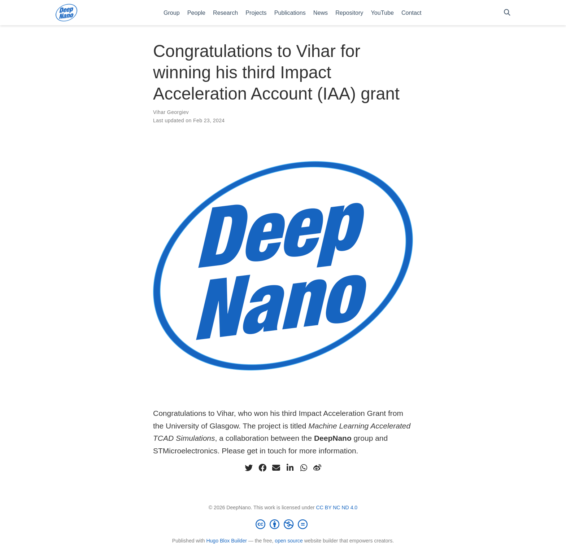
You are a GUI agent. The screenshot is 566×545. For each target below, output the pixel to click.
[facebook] (262, 467)
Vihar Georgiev (171, 112)
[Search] (507, 13)
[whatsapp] (303, 467)
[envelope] (276, 467)
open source (288, 541)
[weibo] (317, 467)
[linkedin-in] (289, 467)
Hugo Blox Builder (226, 541)
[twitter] (248, 467)
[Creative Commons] (283, 524)
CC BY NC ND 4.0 (337, 507)
